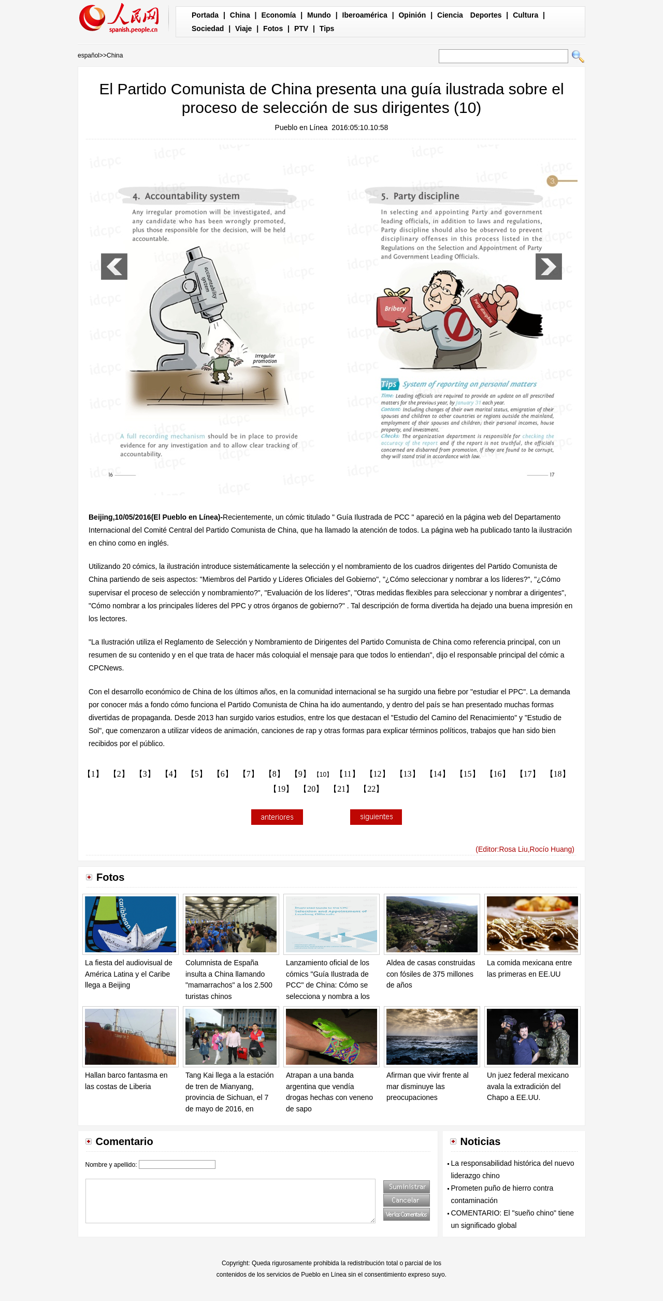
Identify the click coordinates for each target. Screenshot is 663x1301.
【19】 (281, 788)
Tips (327, 28)
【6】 (222, 773)
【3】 (145, 773)
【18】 (557, 773)
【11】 (347, 773)
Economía (278, 15)
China (240, 15)
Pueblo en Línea (301, 127)
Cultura (525, 15)
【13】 (407, 773)
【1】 (93, 773)
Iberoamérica (364, 15)
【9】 (300, 773)
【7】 (248, 773)
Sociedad (208, 28)
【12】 (377, 773)
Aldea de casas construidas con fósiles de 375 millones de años (430, 974)
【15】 (467, 773)
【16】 (497, 773)
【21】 (341, 788)
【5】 (196, 773)
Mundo (319, 15)
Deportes (486, 15)
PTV (301, 28)
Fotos (273, 28)
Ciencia (450, 15)
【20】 (311, 788)
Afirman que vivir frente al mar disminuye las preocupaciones (427, 1086)
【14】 (437, 773)
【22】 (371, 788)
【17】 (527, 773)
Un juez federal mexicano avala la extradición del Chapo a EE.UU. (528, 1086)
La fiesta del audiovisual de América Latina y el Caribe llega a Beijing (128, 974)
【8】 (274, 773)
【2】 (119, 773)
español (88, 55)
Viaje (243, 28)
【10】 (323, 774)
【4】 (171, 773)
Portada (205, 15)
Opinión (412, 15)
